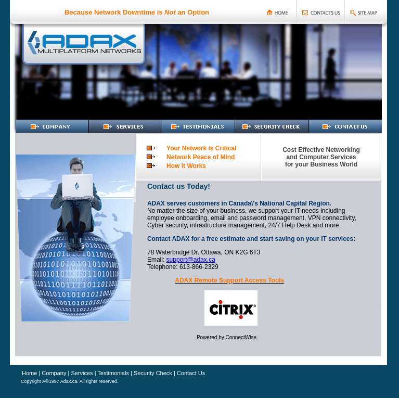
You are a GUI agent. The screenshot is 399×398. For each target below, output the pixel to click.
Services (81, 373)
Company (53, 373)
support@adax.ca (190, 259)
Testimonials (113, 373)
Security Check (153, 373)
